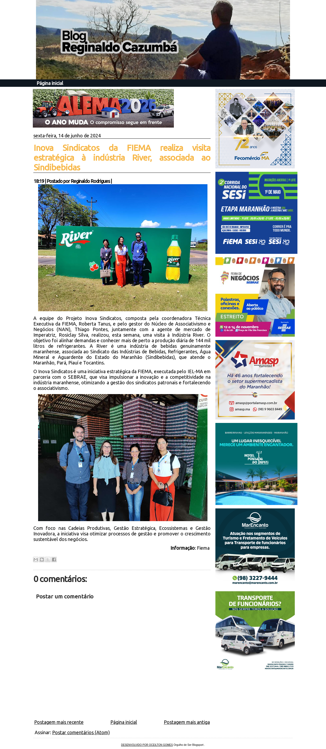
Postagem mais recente (59, 722)
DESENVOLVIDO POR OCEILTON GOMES (147, 744)
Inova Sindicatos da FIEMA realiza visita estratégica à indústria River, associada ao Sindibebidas (122, 157)
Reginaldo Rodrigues (90, 181)
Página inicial (50, 83)
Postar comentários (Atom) (81, 732)
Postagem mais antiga (187, 722)
